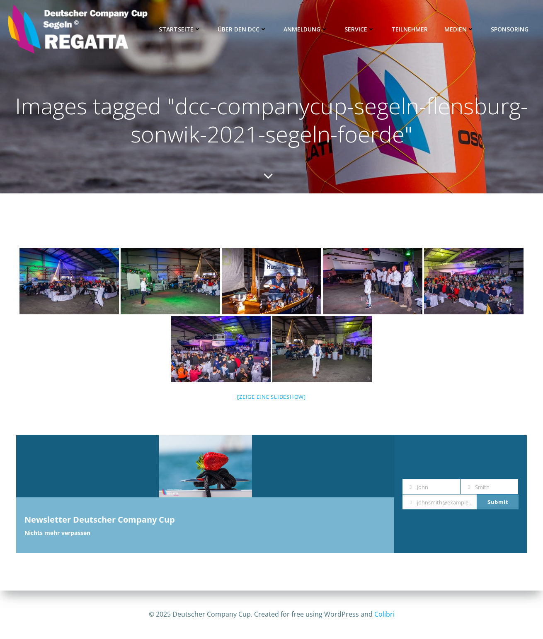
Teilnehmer (409, 29)
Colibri (384, 614)
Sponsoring (509, 29)
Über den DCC (242, 29)
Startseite (180, 29)
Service (359, 29)
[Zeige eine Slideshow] (271, 396)
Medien (459, 29)
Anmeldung (306, 29)
